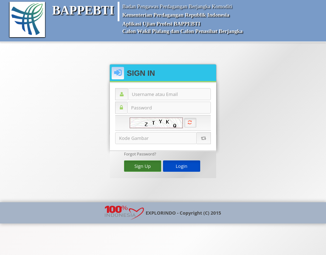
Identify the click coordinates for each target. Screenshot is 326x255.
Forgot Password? (140, 153)
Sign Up (142, 166)
